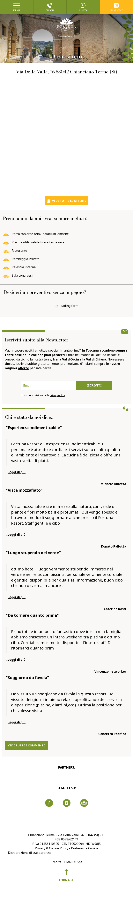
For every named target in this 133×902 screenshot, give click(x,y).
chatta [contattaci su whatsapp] (83, 7)
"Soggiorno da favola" (27, 677)
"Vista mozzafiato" (24, 490)
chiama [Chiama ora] (49, 7)
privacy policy (57, 395)
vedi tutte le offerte (66, 201)
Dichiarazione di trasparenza (29, 853)
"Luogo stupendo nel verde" (33, 552)
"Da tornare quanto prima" (32, 615)
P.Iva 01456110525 (45, 844)
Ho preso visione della (44, 395)
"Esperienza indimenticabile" (34, 427)
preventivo (116, 7)
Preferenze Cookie (84, 848)
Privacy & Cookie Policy (51, 848)
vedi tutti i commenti (26, 745)
